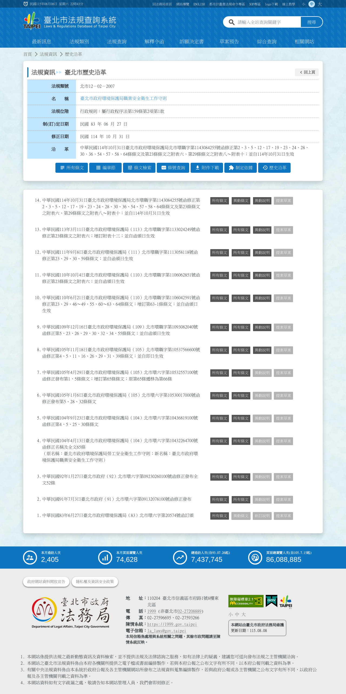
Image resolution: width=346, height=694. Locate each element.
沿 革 (60, 149)
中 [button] (312, 4)
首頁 (27, 54)
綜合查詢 (267, 41)
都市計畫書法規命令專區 (227, 4)
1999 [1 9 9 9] (151, 611)
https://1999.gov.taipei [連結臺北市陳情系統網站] (172, 624)
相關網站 (304, 41)
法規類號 (60, 86)
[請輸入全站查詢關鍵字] (268, 22)
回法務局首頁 (162, 4)
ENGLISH (199, 4)
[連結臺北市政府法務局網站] (70, 612)
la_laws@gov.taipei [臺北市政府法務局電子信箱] (166, 630)
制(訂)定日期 (56, 124)
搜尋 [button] (311, 22)
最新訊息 (41, 41)
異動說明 (262, 201)
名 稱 (60, 99)
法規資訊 (48, 54)
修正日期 (60, 137)
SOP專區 (255, 4)
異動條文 (240, 201)
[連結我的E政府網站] (271, 601)
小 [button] (303, 4)
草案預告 (229, 41)
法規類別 (79, 41)
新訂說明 (262, 516)
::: (3, 51)
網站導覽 (182, 4)
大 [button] (320, 4)
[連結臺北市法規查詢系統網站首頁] (70, 21)
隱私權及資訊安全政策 (95, 582)
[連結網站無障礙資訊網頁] (246, 601)
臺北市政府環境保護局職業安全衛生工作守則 (123, 98)
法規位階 (60, 111)
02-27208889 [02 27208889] (189, 611)
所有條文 (219, 201)
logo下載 (271, 4)
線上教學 (288, 4)
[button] (307, 72)
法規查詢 (117, 41)
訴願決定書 (191, 41)
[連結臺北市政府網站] (286, 602)
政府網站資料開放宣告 (46, 582)
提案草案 (283, 201)
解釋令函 (154, 41)
